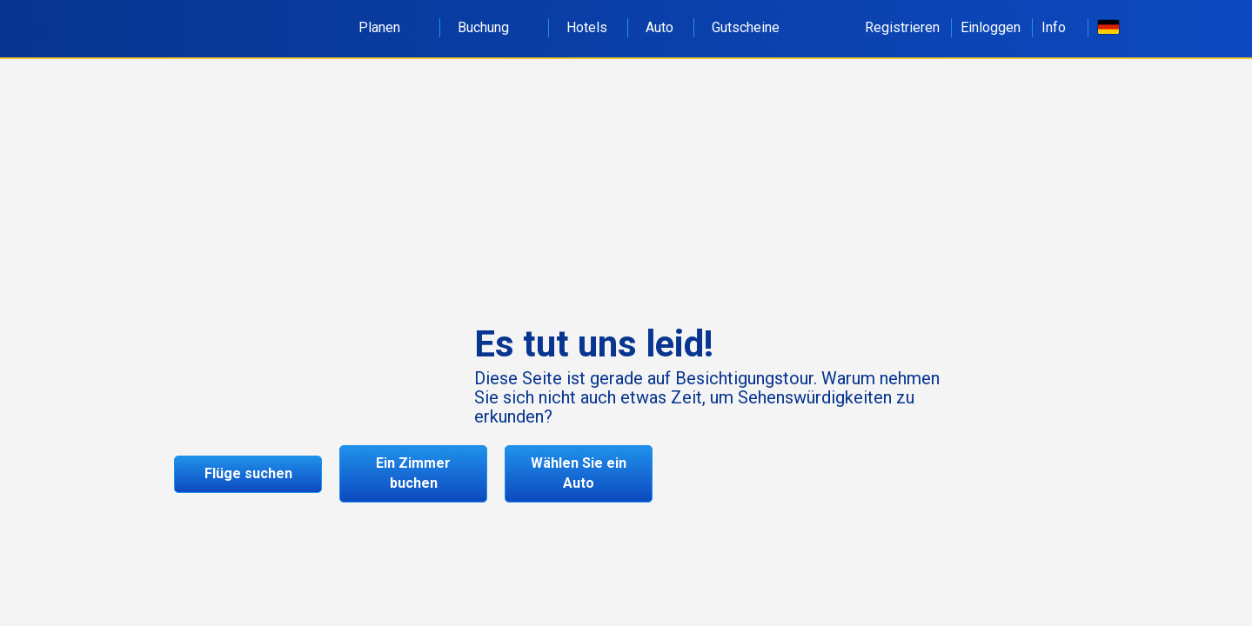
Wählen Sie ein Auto (578, 473)
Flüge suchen (248, 473)
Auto (659, 27)
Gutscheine (746, 27)
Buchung (493, 27)
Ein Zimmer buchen (413, 473)
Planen (388, 27)
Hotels (586, 27)
